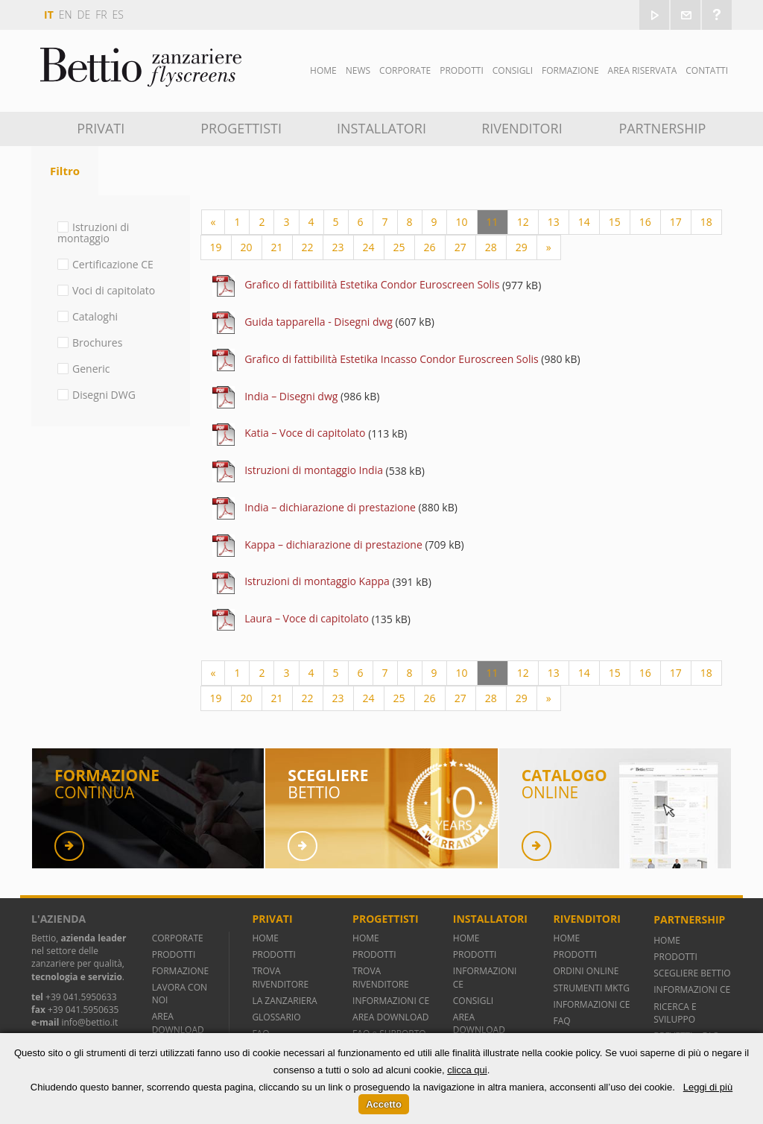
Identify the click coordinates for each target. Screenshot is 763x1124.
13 (554, 222)
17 (676, 222)
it (49, 14)
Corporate (405, 70)
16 (645, 222)
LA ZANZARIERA (284, 1000)
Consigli (513, 70)
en (65, 14)
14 (584, 222)
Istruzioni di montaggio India (313, 470)
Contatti (707, 70)
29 (522, 247)
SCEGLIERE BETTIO (691, 973)
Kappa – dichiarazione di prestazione (333, 544)
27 (460, 247)
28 (491, 247)
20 (247, 247)
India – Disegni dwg (291, 396)
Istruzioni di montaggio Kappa (317, 581)
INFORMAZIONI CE (390, 1000)
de (84, 14)
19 (216, 247)
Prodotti (462, 70)
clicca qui (467, 1070)
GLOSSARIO (276, 1017)
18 (706, 222)
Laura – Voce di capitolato (306, 618)
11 (492, 222)
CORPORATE (177, 938)
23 (338, 247)
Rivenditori (522, 128)
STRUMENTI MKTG (592, 988)
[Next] (548, 247)
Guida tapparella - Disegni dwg (318, 322)
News (358, 70)
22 (308, 247)
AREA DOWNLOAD (178, 1022)
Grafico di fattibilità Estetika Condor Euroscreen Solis (371, 284)
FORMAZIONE (180, 970)
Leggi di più (708, 1087)
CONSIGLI (473, 1000)
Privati (100, 128)
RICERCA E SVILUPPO (674, 1013)
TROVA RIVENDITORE (280, 977)
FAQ (562, 1020)
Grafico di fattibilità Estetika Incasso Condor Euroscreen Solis (391, 359)
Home (323, 70)
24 (369, 247)
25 (399, 247)
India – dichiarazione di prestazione (330, 507)
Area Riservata (642, 70)
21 (277, 247)
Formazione (570, 70)
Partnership (662, 128)
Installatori (381, 128)
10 (462, 222)
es (118, 14)
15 (615, 222)
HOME (265, 938)
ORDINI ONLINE (586, 970)
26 (430, 247)
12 (523, 222)
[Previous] (213, 222)
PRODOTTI (174, 954)
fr (101, 14)
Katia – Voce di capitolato (304, 433)
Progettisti (241, 128)
